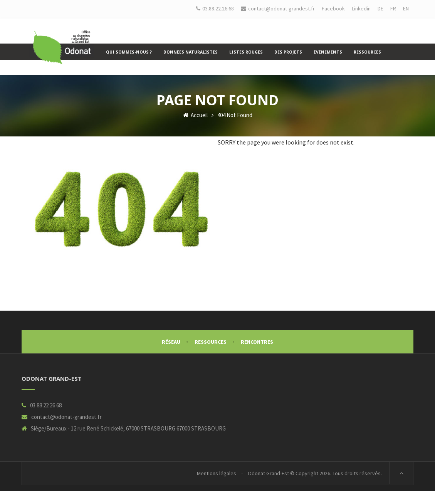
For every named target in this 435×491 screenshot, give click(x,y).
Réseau (171, 341)
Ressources (211, 341)
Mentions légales (216, 473)
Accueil (195, 115)
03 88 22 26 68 (46, 405)
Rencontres (257, 341)
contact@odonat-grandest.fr (66, 416)
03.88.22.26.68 (215, 8)
